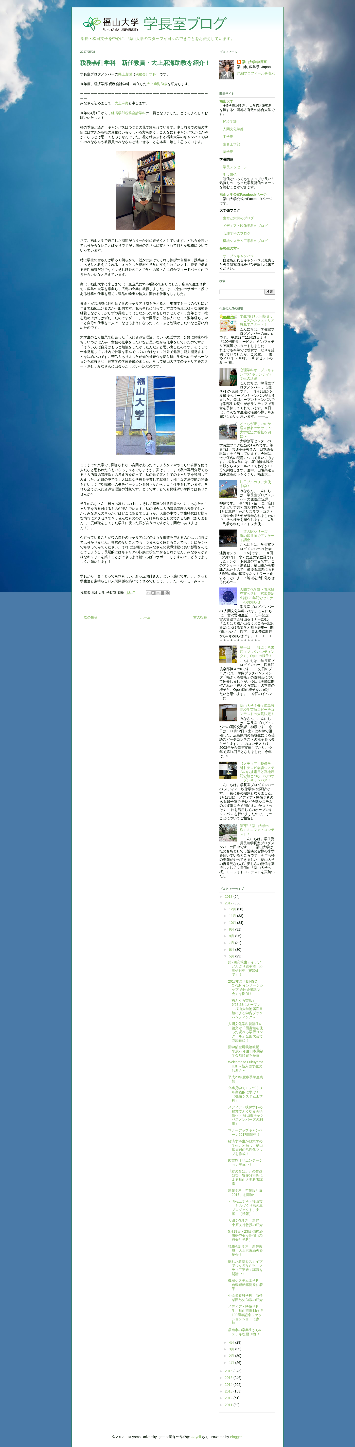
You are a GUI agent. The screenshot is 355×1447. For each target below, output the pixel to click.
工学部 (228, 137)
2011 (229, 1405)
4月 (232, 1342)
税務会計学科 (145, 74)
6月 (232, 950)
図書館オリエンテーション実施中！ (245, 1162)
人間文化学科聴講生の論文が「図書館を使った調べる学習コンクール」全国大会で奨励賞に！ (245, 1032)
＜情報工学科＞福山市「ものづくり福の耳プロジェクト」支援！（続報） (245, 1207)
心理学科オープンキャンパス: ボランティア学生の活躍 (257, 374)
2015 (229, 1378)
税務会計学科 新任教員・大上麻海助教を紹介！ (245, 1251)
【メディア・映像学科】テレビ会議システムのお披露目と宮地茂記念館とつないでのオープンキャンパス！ (257, 772)
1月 (232, 1363)
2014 (229, 1385)
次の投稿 (91, 617)
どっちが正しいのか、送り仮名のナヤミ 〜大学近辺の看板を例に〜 (257, 430)
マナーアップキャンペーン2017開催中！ (245, 1132)
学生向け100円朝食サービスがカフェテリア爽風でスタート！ (257, 320)
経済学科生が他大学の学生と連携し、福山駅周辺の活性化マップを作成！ (245, 1147)
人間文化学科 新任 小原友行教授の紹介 (245, 1223)
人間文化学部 (233, 129)
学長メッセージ (233, 167)
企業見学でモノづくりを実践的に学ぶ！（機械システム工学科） (245, 1094)
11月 (233, 916)
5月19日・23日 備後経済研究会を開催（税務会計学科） (245, 1235)
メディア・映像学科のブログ (243, 226)
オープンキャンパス (236, 256)
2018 (229, 896)
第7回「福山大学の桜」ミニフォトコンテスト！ (257, 830)
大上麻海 (121, 103)
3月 (232, 1349)
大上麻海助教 (157, 84)
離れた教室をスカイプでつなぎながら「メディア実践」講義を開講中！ (245, 1268)
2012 (229, 1398)
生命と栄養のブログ (236, 218)
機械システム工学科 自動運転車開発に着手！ (245, 1285)
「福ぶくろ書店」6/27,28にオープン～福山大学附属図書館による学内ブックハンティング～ (245, 1008)
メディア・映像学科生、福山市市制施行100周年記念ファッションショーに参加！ (245, 1314)
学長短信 (228, 175)
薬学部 (228, 152)
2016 (229, 1371)
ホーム (145, 617)
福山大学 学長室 (254, 62)
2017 (229, 903)
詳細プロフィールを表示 (256, 73)
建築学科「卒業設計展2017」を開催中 (245, 1193)
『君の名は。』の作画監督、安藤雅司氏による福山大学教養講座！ (245, 1177)
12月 (233, 909)
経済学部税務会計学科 (128, 113)
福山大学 (226, 101)
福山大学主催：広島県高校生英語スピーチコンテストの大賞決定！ (257, 710)
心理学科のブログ (234, 233)
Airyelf (196, 1437)
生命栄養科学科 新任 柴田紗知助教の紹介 (247, 1298)
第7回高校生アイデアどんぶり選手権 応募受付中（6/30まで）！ (245, 968)
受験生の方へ (229, 248)
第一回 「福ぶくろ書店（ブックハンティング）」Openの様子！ (257, 651)
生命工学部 (231, 144)
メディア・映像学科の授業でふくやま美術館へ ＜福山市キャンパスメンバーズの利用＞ (246, 1115)
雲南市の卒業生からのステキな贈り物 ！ (245, 1332)
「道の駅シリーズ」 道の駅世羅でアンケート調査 (257, 536)
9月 (232, 929)
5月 (232, 956)
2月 (232, 1356)
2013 (229, 1391)
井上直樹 (125, 74)
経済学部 (230, 121)
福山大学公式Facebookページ (242, 195)
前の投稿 (200, 617)
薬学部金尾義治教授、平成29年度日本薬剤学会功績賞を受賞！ (245, 1051)
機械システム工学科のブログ (243, 241)
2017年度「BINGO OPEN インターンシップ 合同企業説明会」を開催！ (245, 987)
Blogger (236, 1437)
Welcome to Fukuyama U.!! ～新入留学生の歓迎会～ (245, 1066)
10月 (233, 923)
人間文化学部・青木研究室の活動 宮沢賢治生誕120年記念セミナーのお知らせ (257, 595)
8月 (232, 936)
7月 (232, 943)
